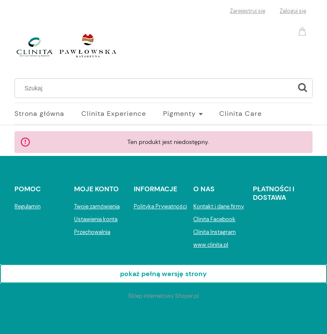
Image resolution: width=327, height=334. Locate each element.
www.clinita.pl (210, 244)
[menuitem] (47, 113)
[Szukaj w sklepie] (155, 88)
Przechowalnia (92, 232)
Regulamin (27, 206)
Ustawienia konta (96, 219)
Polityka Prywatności (160, 206)
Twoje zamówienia (97, 206)
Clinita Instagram (214, 232)
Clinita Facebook (214, 219)
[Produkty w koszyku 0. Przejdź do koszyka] (303, 30)
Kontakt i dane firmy (218, 206)
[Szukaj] (302, 88)
